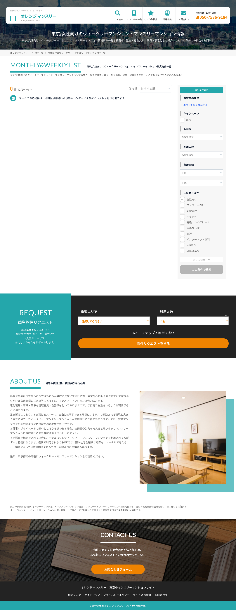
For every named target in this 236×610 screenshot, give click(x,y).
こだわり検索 (150, 19)
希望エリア (89, 311)
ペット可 (192, 216)
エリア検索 (117, 19)
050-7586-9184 (213, 17)
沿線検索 (167, 19)
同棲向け (192, 211)
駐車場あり (193, 251)
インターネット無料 (198, 239)
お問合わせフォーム (118, 569)
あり (188, 120)
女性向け (192, 199)
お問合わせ (183, 19)
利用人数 (166, 311)
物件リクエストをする (153, 343)
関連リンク (74, 594)
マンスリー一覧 (134, 19)
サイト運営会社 (142, 594)
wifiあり (191, 245)
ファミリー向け (196, 205)
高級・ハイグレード (198, 222)
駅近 (189, 233)
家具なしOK (193, 228)
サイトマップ (92, 594)
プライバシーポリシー (116, 594)
